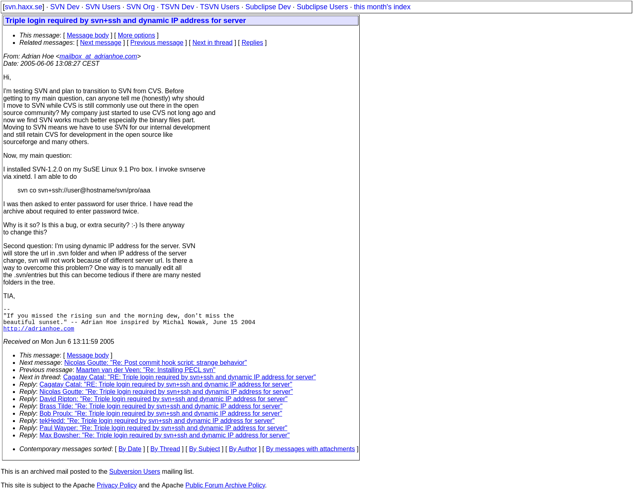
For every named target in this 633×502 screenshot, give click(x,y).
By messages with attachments (310, 455)
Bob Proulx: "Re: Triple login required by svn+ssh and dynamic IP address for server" (161, 419)
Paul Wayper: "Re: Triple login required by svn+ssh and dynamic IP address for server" (163, 434)
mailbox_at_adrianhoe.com (98, 56)
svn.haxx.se (23, 7)
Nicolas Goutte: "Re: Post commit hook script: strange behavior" (155, 369)
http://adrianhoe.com (38, 334)
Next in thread (213, 42)
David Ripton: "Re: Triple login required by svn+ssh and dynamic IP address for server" (163, 405)
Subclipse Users (322, 7)
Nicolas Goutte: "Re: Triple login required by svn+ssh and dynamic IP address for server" (166, 398)
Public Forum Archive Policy (225, 491)
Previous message (157, 42)
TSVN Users (219, 7)
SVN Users (102, 7)
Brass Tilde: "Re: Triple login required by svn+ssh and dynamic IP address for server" (161, 412)
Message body (88, 35)
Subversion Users (134, 478)
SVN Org (140, 7)
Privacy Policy (116, 491)
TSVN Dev (177, 7)
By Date (129, 455)
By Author (243, 455)
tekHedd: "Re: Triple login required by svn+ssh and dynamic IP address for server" (157, 427)
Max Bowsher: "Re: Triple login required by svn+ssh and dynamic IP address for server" (165, 441)
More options (136, 35)
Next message (100, 42)
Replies (252, 42)
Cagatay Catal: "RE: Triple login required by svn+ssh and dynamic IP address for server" (189, 383)
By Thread (165, 455)
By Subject (204, 455)
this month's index (382, 7)
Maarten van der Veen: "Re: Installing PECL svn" (146, 376)
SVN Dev (64, 7)
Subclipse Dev (268, 7)
